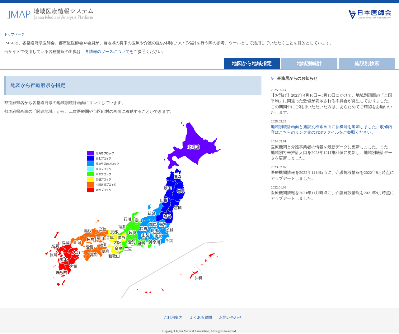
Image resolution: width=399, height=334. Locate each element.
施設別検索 (366, 63)
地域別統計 (309, 63)
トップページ (14, 34)
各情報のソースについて (107, 51)
